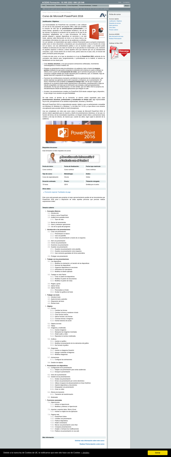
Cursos (44, 12)
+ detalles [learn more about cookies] (85, 453)
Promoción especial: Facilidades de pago (58, 192)
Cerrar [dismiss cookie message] (157, 453)
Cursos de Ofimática (65, 12)
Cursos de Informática (53, 12)
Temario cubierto (113, 29)
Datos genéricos (113, 25)
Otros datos (112, 27)
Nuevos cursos (51, 5)
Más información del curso (116, 36)
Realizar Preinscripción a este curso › (92, 444)
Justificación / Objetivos (115, 21)
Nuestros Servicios (61, 5)
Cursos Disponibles (73, 5)
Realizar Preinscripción (115, 38)
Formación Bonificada (85, 5)
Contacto (94, 5)
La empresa (126, 2)
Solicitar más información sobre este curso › (90, 440)
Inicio (119, 2)
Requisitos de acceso (115, 23)
